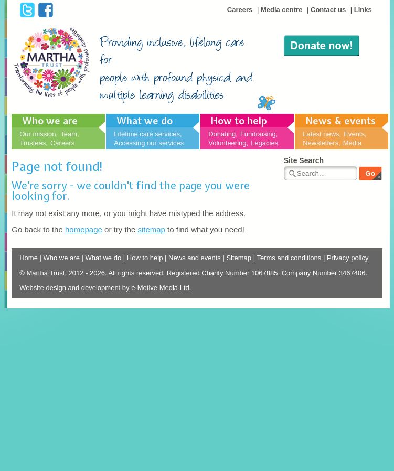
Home (28, 258)
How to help (239, 120)
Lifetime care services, (148, 134)
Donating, (223, 134)
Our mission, (38, 134)
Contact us (328, 10)
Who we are (50, 120)
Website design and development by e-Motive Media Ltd (104, 288)
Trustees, (33, 143)
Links (363, 10)
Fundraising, (259, 134)
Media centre (281, 10)
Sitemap (238, 258)
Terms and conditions (289, 258)
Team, (69, 134)
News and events (194, 258)
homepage (83, 229)
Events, (355, 134)
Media (352, 143)
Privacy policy (347, 258)
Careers (239, 10)
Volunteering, (228, 143)
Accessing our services (149, 143)
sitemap (151, 229)
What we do (144, 120)
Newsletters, (321, 143)
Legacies (264, 143)
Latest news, (322, 134)
